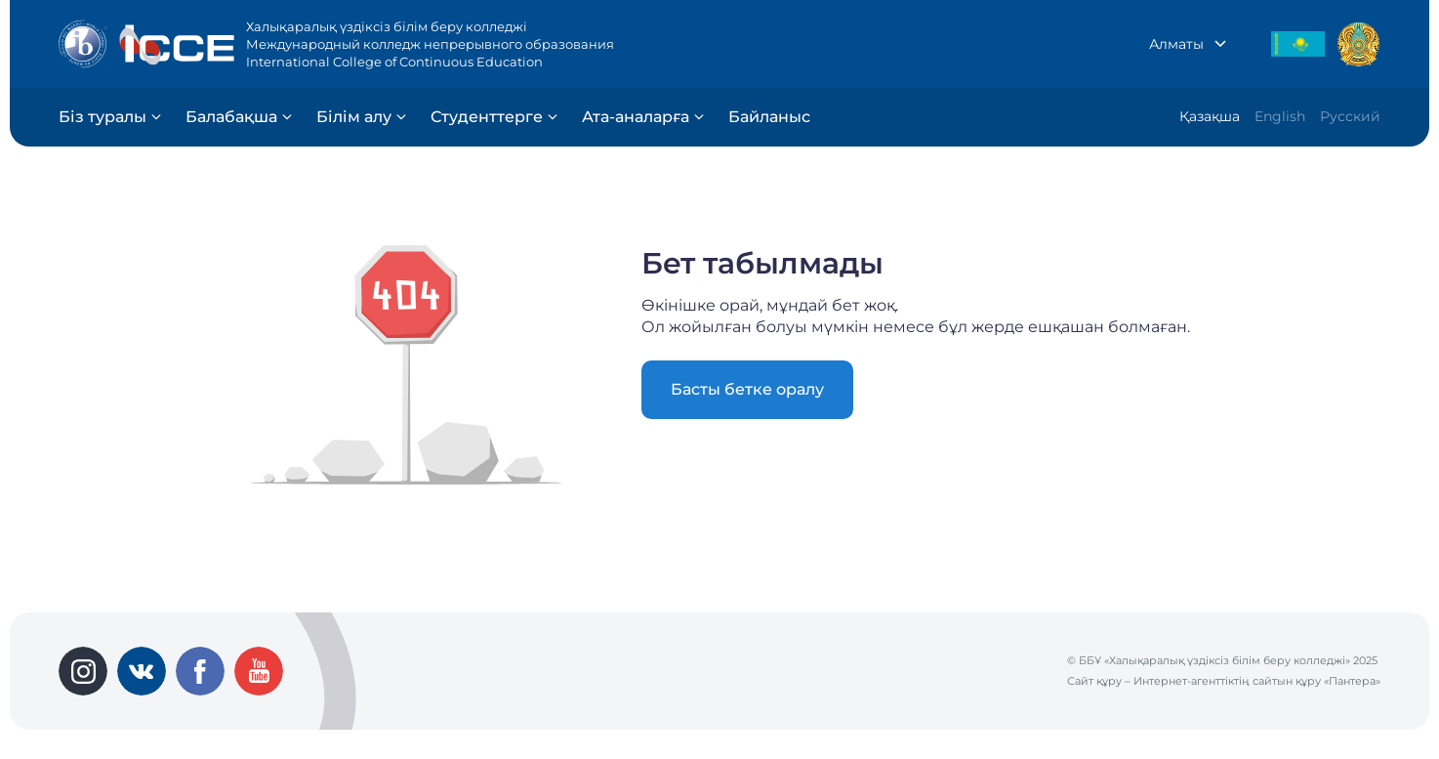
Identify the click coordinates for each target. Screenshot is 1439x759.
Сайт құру (1094, 681)
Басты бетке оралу (747, 389)
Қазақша (1209, 116)
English (1279, 116)
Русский (1350, 116)
